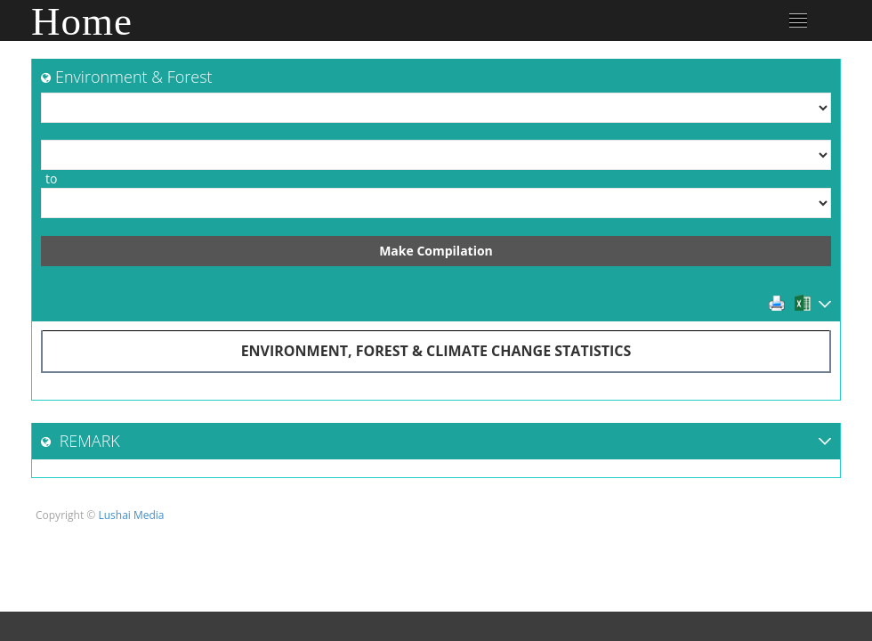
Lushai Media (131, 515)
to (51, 178)
